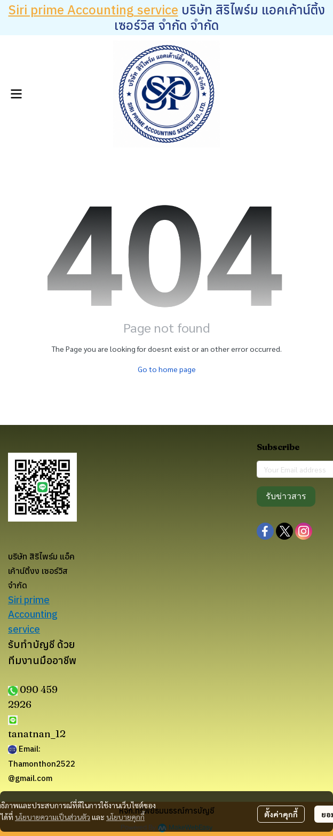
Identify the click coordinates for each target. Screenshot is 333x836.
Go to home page (167, 369)
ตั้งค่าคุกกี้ (281, 814)
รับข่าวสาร (286, 496)
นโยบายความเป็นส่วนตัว (52, 817)
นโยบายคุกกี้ (125, 817)
